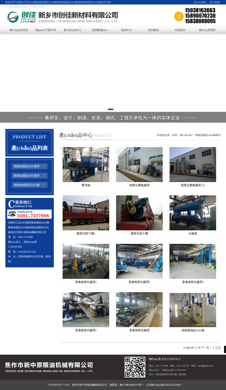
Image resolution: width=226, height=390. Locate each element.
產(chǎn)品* (186, 135)
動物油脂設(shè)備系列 (208, 135)
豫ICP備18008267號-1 (131, 385)
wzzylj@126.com (27, 251)
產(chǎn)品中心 (73, 30)
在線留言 (180, 30)
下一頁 (205, 347)
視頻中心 (126, 30)
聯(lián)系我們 (207, 30)
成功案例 (153, 30)
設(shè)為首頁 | (200, 2)
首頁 (174, 135)
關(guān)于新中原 (46, 30)
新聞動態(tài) (99, 30)
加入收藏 (213, 2)
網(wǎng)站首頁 (19, 30)
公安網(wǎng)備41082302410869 (163, 385)
